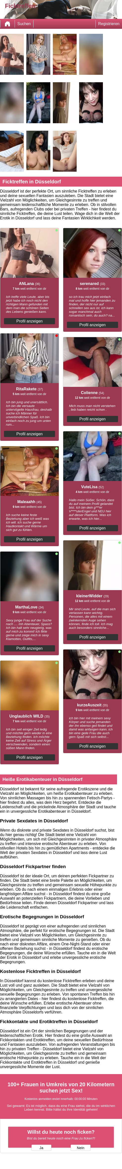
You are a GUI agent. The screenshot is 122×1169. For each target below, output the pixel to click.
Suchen (24, 24)
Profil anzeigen (29, 321)
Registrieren (109, 24)
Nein (80, 1148)
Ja (41, 1148)
